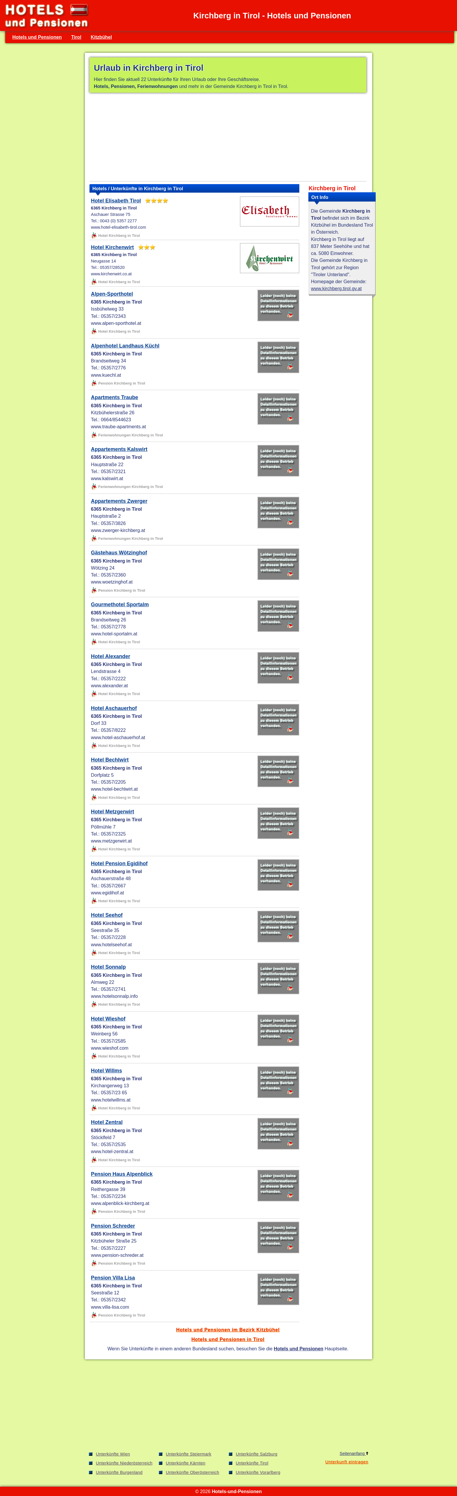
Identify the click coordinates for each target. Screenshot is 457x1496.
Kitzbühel (101, 37)
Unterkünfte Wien (113, 1454)
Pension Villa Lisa (113, 1278)
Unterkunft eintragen (346, 1462)
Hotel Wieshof (108, 1019)
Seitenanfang (354, 1453)
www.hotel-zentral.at (112, 1151)
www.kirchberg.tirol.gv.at (336, 288)
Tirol (76, 37)
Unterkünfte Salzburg (256, 1454)
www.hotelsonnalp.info (114, 996)
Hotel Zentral (107, 1122)
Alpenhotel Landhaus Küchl (125, 346)
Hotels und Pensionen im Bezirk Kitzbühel (228, 1329)
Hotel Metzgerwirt (112, 812)
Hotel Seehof (107, 915)
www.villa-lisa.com (110, 1307)
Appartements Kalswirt (119, 449)
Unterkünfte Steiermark (188, 1454)
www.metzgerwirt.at (111, 840)
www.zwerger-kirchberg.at (118, 530)
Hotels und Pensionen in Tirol (228, 1339)
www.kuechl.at (106, 375)
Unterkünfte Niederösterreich (124, 1463)
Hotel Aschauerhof (114, 708)
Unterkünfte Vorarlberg (258, 1472)
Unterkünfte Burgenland (119, 1472)
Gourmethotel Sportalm (120, 604)
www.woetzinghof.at (112, 581)
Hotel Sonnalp (108, 967)
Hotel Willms (106, 1071)
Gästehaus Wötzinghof (119, 553)
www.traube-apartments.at (118, 426)
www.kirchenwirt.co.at (111, 274)
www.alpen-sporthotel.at (116, 323)
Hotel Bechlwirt (110, 760)
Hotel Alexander (110, 656)
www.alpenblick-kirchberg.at (120, 1203)
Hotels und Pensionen (37, 37)
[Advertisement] (227, 138)
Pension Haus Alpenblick (122, 1174)
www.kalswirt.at (107, 478)
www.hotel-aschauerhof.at (118, 737)
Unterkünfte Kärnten (185, 1463)
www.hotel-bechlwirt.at (114, 789)
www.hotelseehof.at (111, 944)
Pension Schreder (113, 1226)
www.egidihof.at (107, 892)
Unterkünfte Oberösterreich (192, 1472)
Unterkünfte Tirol (252, 1463)
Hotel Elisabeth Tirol (116, 201)
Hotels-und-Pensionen (237, 1491)
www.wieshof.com (109, 1048)
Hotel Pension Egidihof (119, 863)
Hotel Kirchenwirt (112, 247)
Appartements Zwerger (119, 501)
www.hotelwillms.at (111, 1099)
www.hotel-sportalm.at (114, 633)
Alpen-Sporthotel (112, 294)
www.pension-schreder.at (117, 1255)
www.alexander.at (109, 685)
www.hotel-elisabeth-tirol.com (118, 227)
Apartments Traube (114, 397)
